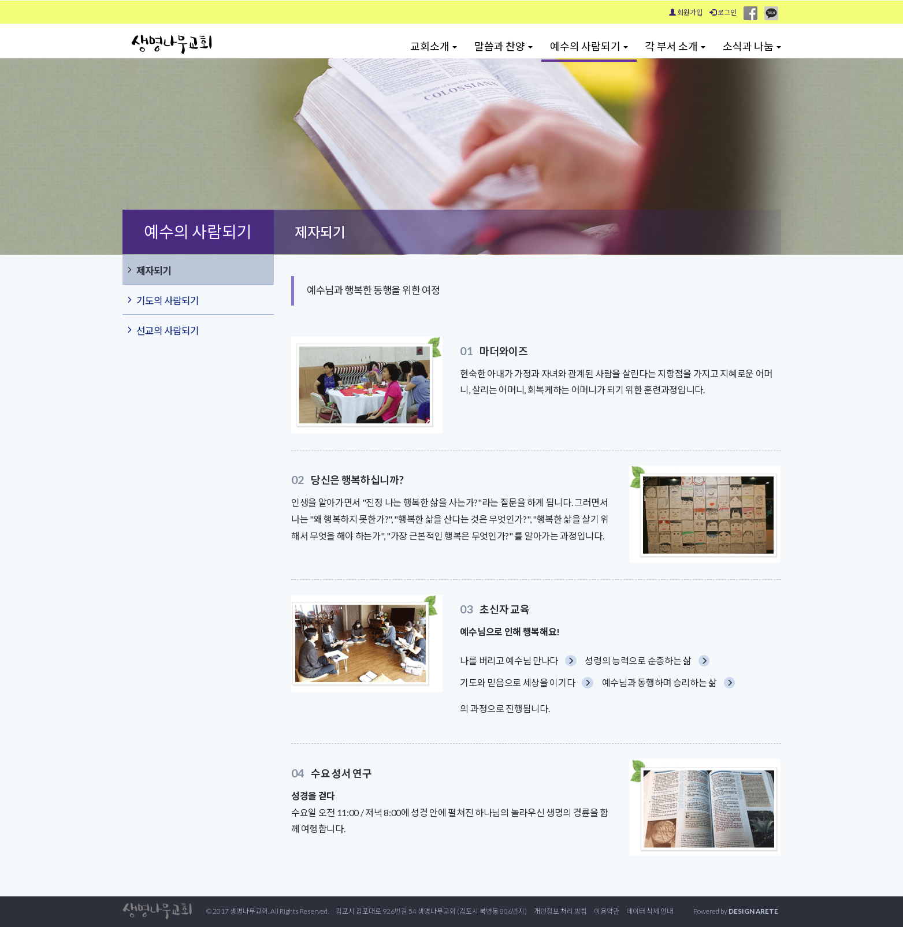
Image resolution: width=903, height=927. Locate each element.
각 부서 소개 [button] (675, 46)
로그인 (723, 12)
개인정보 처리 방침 (560, 911)
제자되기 (148, 270)
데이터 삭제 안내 (649, 911)
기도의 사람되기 (162, 300)
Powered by (735, 911)
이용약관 (606, 911)
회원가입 (686, 12)
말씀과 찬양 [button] (503, 46)
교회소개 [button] (433, 46)
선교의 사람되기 (162, 330)
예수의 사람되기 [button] (589, 46)
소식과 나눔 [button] (752, 46)
